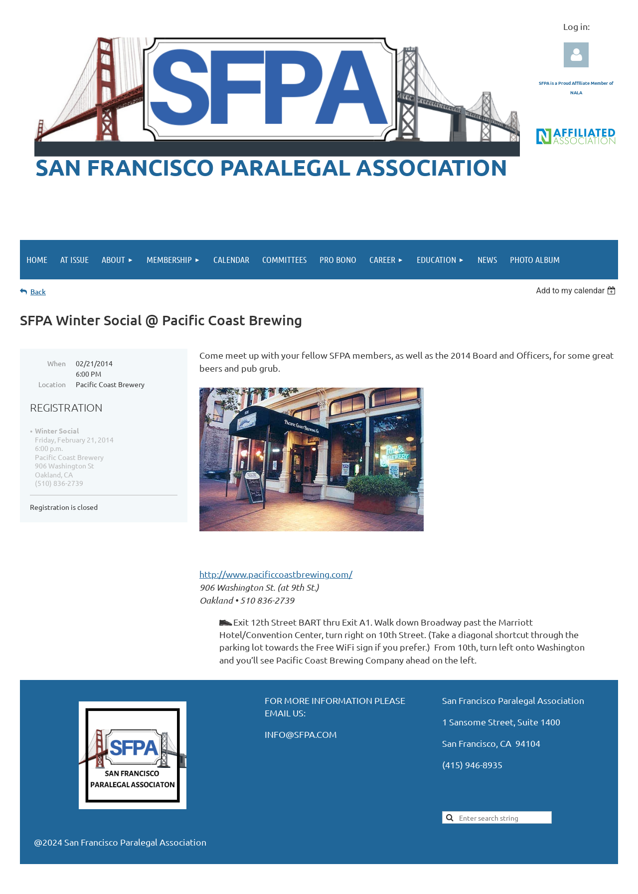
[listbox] (577, 290)
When (56, 363)
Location (52, 384)
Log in (576, 54)
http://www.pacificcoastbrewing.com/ (275, 574)
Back (38, 291)
